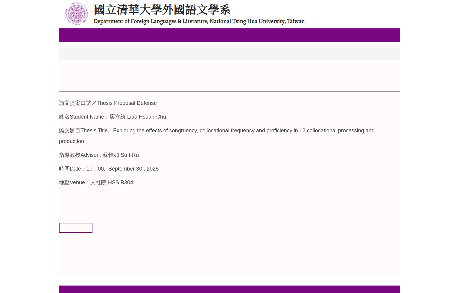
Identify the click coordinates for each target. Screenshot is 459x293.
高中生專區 (155, 35)
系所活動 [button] (232, 35)
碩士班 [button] (206, 35)
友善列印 (75, 227)
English (287, 35)
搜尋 (395, 5)
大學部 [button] (183, 35)
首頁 (68, 53)
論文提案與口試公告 (106, 53)
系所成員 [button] (124, 35)
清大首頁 (260, 35)
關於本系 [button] (96, 35)
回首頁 (70, 35)
